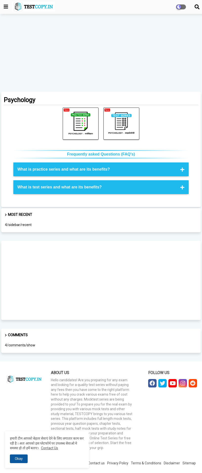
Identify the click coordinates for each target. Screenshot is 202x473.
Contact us (96, 463)
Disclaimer (172, 463)
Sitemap (189, 463)
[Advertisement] (101, 53)
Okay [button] (19, 459)
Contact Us (49, 448)
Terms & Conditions (146, 463)
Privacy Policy (117, 463)
